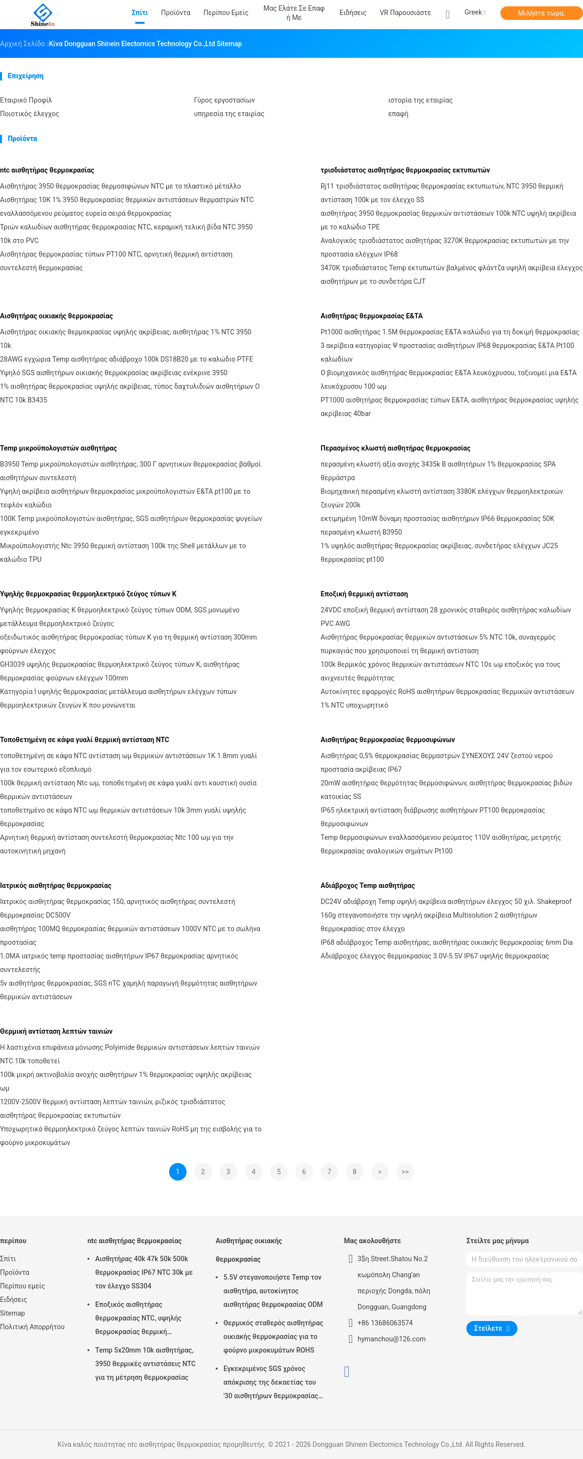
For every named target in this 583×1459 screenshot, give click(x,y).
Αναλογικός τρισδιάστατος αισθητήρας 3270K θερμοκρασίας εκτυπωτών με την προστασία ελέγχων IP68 (445, 247)
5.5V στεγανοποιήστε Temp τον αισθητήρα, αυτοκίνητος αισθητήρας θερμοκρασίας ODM (273, 1290)
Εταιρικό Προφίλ (26, 100)
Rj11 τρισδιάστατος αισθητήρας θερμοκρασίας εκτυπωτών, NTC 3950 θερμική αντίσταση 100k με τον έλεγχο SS (442, 193)
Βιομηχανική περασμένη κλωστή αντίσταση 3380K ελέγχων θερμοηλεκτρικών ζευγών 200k (442, 498)
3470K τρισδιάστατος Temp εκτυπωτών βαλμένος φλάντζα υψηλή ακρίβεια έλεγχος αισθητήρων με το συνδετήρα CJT (452, 274)
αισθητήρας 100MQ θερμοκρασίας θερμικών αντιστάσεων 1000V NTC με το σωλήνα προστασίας (130, 935)
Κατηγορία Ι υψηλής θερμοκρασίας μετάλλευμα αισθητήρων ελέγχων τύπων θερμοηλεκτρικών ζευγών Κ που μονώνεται (118, 698)
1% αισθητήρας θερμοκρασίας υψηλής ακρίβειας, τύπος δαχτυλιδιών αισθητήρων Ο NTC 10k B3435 (130, 393)
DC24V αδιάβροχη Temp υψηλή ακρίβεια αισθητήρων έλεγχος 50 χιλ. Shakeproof (446, 901)
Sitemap (12, 1313)
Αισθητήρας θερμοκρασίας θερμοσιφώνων (388, 740)
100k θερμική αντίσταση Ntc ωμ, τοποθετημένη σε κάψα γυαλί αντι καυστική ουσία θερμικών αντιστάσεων (128, 789)
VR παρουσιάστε (405, 13)
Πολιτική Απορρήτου (32, 1327)
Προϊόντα (14, 1272)
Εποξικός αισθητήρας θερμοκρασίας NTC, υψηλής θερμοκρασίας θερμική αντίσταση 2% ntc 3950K (138, 1319)
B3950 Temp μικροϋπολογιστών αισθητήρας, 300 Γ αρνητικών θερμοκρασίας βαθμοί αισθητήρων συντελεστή (130, 471)
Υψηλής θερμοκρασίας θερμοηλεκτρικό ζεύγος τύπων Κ (88, 594)
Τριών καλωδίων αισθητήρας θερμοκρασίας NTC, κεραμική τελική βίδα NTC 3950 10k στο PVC (126, 233)
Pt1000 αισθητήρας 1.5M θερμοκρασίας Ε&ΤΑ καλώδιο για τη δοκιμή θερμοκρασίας (450, 332)
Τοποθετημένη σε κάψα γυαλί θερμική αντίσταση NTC (84, 740)
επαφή (398, 114)
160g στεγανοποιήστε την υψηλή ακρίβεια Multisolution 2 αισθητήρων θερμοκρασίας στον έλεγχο (429, 922)
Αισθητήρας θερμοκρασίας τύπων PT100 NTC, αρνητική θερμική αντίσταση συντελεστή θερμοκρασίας (116, 261)
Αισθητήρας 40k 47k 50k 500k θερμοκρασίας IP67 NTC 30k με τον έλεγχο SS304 (144, 1272)
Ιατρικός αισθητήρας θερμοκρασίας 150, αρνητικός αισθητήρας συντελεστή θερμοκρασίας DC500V (117, 908)
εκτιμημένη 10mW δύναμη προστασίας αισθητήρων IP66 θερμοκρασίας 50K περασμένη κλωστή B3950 (437, 525)
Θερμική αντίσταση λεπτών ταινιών (56, 1031)
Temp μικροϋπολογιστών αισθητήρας (58, 448)
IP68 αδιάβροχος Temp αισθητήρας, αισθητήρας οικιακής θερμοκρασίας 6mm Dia (447, 942)
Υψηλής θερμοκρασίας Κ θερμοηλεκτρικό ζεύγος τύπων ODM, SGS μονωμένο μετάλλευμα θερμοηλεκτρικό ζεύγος (120, 616)
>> (405, 1172)
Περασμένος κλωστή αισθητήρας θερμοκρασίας (395, 448)
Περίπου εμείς (22, 1286)
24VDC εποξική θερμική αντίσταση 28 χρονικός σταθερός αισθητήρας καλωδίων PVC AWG (446, 616)
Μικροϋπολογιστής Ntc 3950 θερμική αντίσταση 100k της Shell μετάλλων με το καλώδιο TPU (123, 552)
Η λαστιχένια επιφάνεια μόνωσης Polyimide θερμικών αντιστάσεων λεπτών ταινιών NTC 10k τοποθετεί (130, 1054)
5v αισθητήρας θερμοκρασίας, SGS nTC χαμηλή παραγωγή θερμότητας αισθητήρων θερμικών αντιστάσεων (128, 990)
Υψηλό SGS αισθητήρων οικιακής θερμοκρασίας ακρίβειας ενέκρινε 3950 (113, 373)
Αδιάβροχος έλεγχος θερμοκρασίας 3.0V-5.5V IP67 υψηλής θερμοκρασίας (435, 956)
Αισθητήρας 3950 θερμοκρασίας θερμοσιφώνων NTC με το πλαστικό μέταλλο (120, 186)
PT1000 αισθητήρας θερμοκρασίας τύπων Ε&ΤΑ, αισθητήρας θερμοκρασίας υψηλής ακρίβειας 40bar (450, 406)
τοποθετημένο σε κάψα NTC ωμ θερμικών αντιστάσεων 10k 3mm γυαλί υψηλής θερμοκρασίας (123, 817)
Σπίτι (8, 1259)
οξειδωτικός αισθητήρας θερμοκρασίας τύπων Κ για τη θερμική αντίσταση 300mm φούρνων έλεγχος (128, 644)
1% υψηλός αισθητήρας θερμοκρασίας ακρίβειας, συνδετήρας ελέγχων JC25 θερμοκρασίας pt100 (439, 552)
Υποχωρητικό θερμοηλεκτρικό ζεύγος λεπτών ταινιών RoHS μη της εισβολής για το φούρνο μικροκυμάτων (131, 1135)
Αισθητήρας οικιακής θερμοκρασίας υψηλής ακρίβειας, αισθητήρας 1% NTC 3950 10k (125, 338)
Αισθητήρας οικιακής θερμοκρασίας (56, 316)
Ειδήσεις (13, 1299)
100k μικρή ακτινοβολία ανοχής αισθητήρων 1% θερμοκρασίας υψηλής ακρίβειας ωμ (126, 1081)
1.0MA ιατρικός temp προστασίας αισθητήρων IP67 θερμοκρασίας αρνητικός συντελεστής (119, 962)
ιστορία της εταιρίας (420, 100)
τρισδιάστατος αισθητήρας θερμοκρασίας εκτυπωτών (405, 170)
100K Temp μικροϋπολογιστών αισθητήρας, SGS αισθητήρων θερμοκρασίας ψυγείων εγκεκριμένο (131, 525)
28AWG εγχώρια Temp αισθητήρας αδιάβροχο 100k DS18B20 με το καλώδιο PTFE (126, 359)
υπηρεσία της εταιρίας (229, 114)
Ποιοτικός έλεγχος (29, 114)
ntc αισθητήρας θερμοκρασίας (47, 170)
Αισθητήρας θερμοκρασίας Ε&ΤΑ (372, 316)
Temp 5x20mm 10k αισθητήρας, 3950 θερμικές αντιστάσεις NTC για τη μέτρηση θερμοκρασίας (145, 1363)
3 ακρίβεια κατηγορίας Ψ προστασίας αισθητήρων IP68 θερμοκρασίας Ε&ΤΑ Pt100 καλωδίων (447, 352)
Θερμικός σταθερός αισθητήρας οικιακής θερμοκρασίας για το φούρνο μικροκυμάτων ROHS (273, 1336)
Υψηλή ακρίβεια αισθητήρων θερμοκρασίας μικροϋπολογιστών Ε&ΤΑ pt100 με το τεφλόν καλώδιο (125, 498)
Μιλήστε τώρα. (541, 13)
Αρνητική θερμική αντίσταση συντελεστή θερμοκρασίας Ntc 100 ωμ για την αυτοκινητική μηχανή (117, 844)
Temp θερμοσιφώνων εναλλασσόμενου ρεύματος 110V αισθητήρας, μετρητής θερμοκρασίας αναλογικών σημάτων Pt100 (441, 844)
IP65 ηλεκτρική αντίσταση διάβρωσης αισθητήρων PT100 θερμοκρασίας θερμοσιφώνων (433, 817)
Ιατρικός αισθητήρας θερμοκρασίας (55, 885)
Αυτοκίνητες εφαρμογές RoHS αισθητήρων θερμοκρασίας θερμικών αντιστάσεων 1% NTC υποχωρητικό (447, 698)
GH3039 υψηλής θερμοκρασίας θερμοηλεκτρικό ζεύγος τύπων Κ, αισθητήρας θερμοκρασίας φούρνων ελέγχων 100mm (120, 671)
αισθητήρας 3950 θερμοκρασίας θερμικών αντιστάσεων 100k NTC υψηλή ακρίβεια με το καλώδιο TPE (448, 220)
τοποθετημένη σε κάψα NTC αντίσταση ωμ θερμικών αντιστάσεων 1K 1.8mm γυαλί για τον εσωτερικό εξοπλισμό (128, 762)
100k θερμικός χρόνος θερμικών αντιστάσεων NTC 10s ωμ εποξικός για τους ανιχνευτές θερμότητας (441, 671)
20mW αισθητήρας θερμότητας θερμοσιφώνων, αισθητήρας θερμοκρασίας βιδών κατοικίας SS (446, 789)
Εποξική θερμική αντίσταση (364, 594)
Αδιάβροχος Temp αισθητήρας (368, 885)
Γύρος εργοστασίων (224, 100)
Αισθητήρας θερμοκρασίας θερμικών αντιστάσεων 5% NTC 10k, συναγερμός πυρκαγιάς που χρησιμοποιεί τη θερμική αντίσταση (438, 644)
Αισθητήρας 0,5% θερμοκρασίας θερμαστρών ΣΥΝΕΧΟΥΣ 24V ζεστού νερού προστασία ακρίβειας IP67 (437, 762)
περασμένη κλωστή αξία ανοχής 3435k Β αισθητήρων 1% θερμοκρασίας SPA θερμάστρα (438, 471)
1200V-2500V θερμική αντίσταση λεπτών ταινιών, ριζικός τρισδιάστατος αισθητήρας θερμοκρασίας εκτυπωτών (112, 1108)
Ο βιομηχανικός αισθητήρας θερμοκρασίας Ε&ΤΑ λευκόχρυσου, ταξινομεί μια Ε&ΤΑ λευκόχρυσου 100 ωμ (449, 379)
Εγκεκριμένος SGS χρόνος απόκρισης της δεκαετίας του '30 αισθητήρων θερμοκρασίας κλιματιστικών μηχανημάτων (270, 1384)
